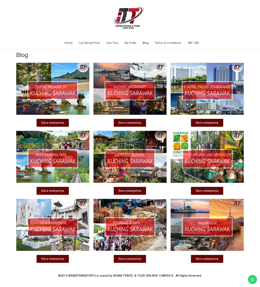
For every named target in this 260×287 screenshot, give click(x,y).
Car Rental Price (89, 43)
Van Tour (112, 43)
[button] (53, 123)
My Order (130, 43)
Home (69, 43)
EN (197, 43)
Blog (145, 43)
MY (190, 43)
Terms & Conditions (168, 43)
